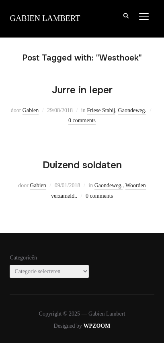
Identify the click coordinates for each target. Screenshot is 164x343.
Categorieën (23, 258)
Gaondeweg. (132, 110)
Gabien (31, 110)
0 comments (82, 120)
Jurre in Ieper (82, 90)
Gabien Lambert (45, 18)
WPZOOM (97, 326)
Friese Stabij (101, 110)
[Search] (126, 15)
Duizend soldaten (82, 165)
